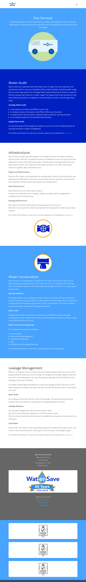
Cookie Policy (43, 505)
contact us (68, 133)
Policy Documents (43, 500)
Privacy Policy (43, 502)
